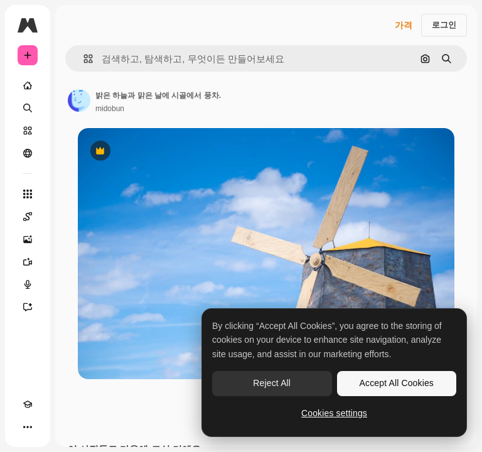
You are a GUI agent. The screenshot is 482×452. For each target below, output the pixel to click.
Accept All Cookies (397, 383)
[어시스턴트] (28, 307)
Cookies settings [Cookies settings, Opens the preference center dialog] (334, 413)
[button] (83, 58)
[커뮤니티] (28, 153)
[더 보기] (28, 427)
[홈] (28, 85)
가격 (403, 25)
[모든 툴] (28, 194)
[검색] (28, 108)
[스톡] (28, 131)
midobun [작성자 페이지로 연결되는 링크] (109, 108)
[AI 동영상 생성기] (28, 262)
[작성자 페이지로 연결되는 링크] (79, 100)
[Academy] (28, 404)
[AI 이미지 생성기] (28, 239)
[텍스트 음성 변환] (28, 284)
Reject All (272, 383)
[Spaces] (28, 217)
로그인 (444, 25)
